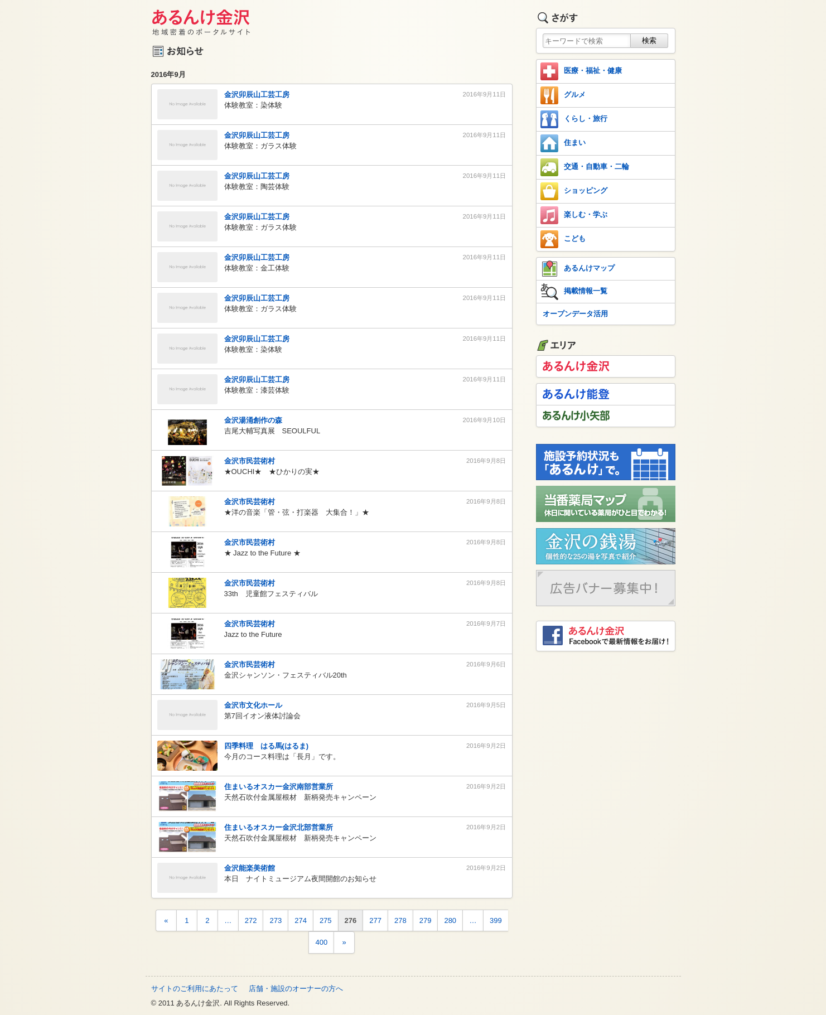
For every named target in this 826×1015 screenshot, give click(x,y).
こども (563, 239)
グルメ (563, 95)
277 (375, 920)
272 (251, 920)
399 (496, 920)
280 (450, 920)
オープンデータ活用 (575, 314)
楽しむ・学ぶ (573, 215)
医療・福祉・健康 (581, 71)
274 (300, 920)
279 (425, 920)
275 (326, 920)
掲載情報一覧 (573, 291)
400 (321, 942)
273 (275, 920)
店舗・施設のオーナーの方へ (296, 988)
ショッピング (573, 191)
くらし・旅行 (573, 119)
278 (400, 920)
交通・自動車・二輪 (584, 167)
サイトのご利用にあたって (194, 988)
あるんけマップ (577, 268)
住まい (563, 143)
